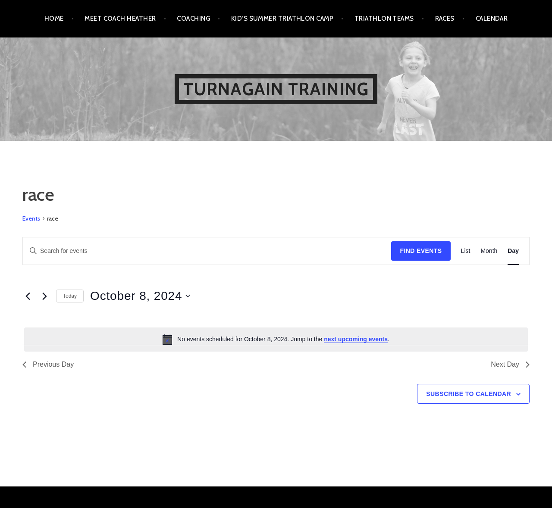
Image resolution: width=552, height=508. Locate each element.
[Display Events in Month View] (488, 251)
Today (70, 296)
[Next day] (44, 296)
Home (54, 18)
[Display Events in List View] (465, 251)
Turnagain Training (276, 89)
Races (445, 18)
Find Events (421, 250)
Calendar (492, 18)
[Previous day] (27, 296)
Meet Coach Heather (120, 18)
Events (31, 218)
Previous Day (48, 364)
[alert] (276, 339)
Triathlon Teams (384, 18)
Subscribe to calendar (468, 393)
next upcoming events (356, 339)
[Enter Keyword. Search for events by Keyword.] (207, 251)
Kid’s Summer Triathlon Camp (282, 18)
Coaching (193, 18)
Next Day (510, 364)
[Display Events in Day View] (513, 251)
